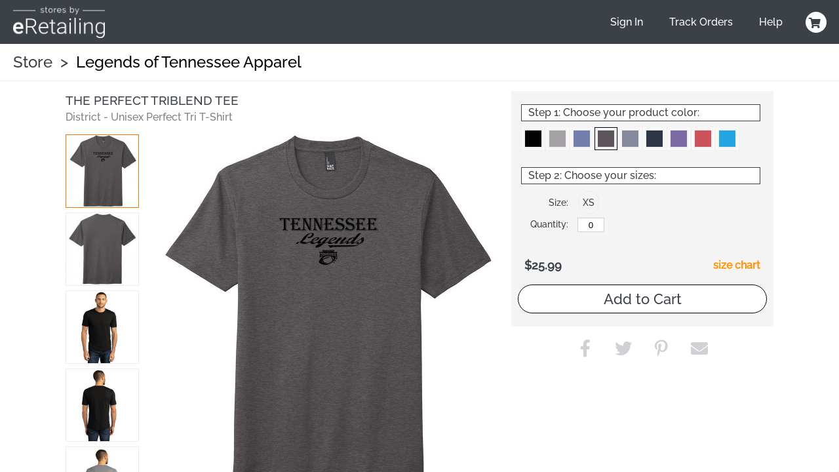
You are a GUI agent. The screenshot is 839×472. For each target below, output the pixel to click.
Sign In (626, 22)
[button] (102, 171)
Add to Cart (643, 298)
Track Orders (701, 22)
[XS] (590, 225)
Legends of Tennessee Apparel (189, 61)
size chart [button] (736, 265)
